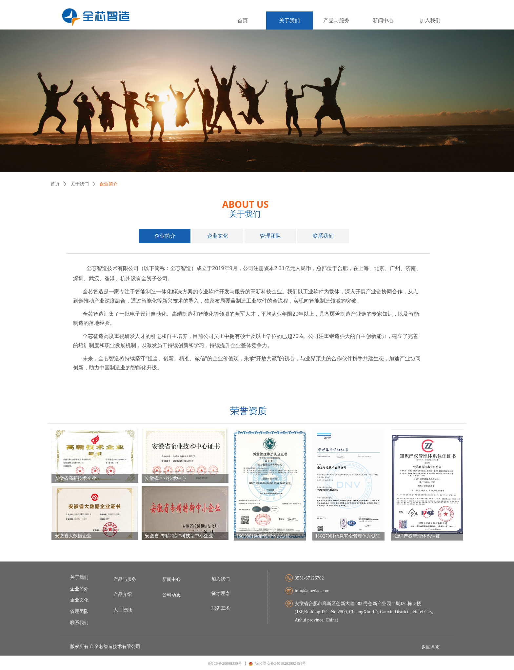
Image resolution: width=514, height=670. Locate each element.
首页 (55, 184)
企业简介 (108, 184)
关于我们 (79, 184)
